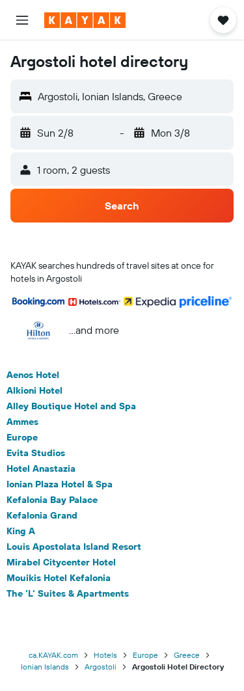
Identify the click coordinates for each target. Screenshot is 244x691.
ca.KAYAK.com (53, 655)
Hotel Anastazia (41, 468)
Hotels (105, 655)
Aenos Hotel (33, 375)
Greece (187, 655)
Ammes (22, 421)
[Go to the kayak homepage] (85, 20)
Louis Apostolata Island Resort (74, 546)
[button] (22, 20)
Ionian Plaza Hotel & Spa (60, 484)
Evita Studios (36, 453)
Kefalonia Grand (42, 515)
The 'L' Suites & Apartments (68, 593)
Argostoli (100, 666)
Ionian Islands (45, 666)
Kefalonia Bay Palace (52, 500)
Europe (22, 437)
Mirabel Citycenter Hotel (61, 562)
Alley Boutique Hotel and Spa (71, 406)
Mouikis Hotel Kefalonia (59, 578)
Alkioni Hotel (34, 390)
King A (21, 531)
